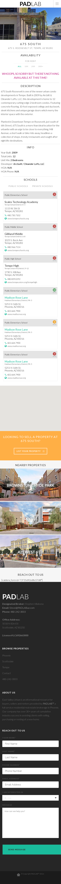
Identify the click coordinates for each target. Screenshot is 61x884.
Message (30, 821)
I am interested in (30, 796)
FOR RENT (30, 61)
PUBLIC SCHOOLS (18, 186)
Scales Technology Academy (21, 202)
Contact (6, 673)
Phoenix (6, 655)
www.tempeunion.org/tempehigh (22, 282)
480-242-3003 (18, 611)
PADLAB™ (48, 703)
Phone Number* (30, 769)
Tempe (5, 667)
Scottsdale (8, 661)
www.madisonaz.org (16, 314)
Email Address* (30, 782)
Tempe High (12, 265)
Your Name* (30, 742)
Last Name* (30, 755)
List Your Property (30, 451)
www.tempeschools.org (18, 218)
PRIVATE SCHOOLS (42, 186)
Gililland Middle (14, 233)
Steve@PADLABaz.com (22, 607)
